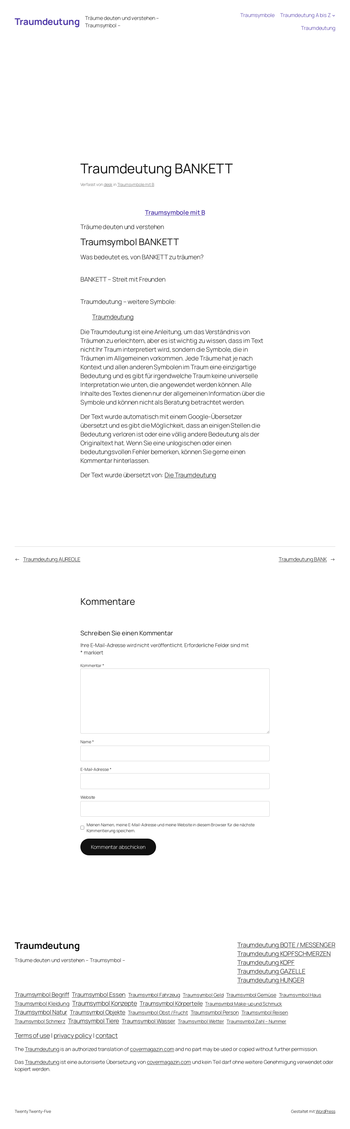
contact (107, 1035)
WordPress (325, 1111)
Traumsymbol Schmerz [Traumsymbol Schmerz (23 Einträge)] (40, 1021)
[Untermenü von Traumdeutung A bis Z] (333, 15)
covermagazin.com (152, 1048)
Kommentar (92, 665)
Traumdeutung (47, 21)
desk (108, 184)
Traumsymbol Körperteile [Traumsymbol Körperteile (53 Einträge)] (171, 1003)
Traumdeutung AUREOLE (51, 559)
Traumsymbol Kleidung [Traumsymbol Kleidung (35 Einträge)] (42, 1003)
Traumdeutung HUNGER (270, 980)
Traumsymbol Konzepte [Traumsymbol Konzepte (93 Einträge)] (104, 1003)
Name (87, 741)
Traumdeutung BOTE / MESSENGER (286, 944)
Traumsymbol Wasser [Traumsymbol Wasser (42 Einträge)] (148, 1021)
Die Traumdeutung (190, 474)
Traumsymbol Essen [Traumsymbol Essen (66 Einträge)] (99, 994)
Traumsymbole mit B (135, 184)
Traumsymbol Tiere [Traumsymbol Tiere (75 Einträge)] (93, 1021)
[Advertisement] (175, 79)
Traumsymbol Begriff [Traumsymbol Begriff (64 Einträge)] (42, 994)
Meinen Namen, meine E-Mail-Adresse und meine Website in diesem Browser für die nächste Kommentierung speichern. (171, 827)
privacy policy (73, 1035)
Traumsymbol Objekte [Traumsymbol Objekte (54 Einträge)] (97, 1012)
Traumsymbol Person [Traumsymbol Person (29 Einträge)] (215, 1012)
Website (87, 797)
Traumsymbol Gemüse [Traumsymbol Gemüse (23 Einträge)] (251, 994)
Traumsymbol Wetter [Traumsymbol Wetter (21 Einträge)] (201, 1021)
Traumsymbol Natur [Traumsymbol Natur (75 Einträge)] (41, 1012)
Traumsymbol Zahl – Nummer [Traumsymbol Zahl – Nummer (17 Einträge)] (256, 1021)
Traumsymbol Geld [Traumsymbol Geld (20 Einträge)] (203, 994)
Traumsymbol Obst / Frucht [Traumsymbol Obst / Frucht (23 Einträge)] (158, 1012)
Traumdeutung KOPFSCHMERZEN (284, 953)
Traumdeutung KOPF (266, 962)
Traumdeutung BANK (303, 559)
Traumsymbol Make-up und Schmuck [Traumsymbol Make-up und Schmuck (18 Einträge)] (243, 1004)
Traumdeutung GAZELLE (271, 971)
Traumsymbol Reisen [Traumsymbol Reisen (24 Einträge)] (264, 1012)
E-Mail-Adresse (95, 769)
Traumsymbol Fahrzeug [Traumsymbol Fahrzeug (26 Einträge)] (154, 994)
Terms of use (32, 1035)
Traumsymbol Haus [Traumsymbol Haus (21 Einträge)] (300, 994)
